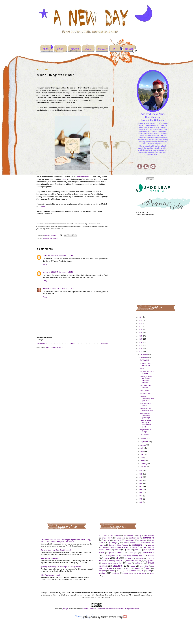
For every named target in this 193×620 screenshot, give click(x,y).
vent (149, 571)
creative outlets (123, 547)
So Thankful (144, 360)
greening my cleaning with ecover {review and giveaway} (61, 567)
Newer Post (41, 344)
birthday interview (130, 542)
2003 (141, 499)
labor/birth (139, 558)
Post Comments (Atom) (54, 347)
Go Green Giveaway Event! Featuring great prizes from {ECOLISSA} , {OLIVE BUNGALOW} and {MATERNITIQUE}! (66, 541)
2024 (141, 317)
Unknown (46, 255)
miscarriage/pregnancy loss (112, 563)
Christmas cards (82, 177)
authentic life (148, 538)
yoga (152, 573)
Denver (117, 550)
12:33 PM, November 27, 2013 (62, 272)
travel (133, 571)
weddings (115, 573)
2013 (141, 352)
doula (128, 550)
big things (112, 542)
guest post (133, 553)
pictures (117, 565)
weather (102, 573)
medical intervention (133, 561)
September (144, 442)
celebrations (137, 545)
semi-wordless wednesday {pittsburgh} (145, 416)
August (143, 445)
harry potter (110, 556)
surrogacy (102, 571)
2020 (141, 330)
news (129, 563)
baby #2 (107, 540)
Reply (45, 264)
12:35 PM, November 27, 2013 (63, 288)
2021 (141, 327)
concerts (151, 545)
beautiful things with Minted (145, 364)
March (142, 461)
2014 (141, 348)
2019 (141, 333)
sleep (137, 568)
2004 (141, 496)
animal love (121, 538)
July (142, 448)
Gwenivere (148, 552)
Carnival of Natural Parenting (118, 545)
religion (119, 568)
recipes (109, 568)
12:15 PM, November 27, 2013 (62, 255)
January (143, 467)
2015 (141, 345)
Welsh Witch (141, 573)
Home (73, 344)
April (142, 457)
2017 (141, 339)
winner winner (145, 435)
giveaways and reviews (50, 238)
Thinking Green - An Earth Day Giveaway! (56, 550)
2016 (141, 342)
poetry (133, 566)
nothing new (139, 563)
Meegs (65, 609)
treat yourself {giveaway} (49, 558)
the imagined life (124, 571)
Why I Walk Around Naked (50, 575)
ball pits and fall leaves (145, 405)
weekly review (128, 573)
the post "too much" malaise (147, 372)
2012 (141, 471)
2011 (141, 474)
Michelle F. (47, 288)
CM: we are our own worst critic (146, 410)
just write (128, 558)
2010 (141, 477)
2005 (141, 493)
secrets (142, 368)
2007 (141, 486)
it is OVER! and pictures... (145, 386)
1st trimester (115, 535)
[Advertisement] (145, 260)
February (143, 464)
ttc (143, 571)
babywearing (129, 540)
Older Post (104, 344)
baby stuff (117, 540)
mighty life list (149, 561)
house (106, 558)
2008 (141, 483)
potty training (144, 566)
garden (136, 550)
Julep (64, 179)
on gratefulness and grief (145, 431)
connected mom (108, 547)
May (142, 454)
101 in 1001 (103, 535)
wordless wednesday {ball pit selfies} (147, 399)
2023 (141, 320)
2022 (141, 323)
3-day (139, 535)
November (144, 357)
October (143, 439)
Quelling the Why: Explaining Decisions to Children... (146, 379)
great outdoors (115, 553)
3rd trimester (149, 535)
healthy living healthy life (130, 556)
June (142, 451)
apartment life (134, 538)
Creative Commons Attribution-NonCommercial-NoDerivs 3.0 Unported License (110, 609)
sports (148, 568)
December (144, 354)
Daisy (134, 547)
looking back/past (116, 561)
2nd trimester (128, 535)
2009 (141, 480)
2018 (141, 336)
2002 (141, 502)
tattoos (112, 571)
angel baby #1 (107, 538)
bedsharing (142, 540)
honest (151, 556)
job (117, 558)
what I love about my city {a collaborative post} (146, 424)
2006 (141, 490)
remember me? (145, 394)
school (128, 568)
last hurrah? (144, 391)
